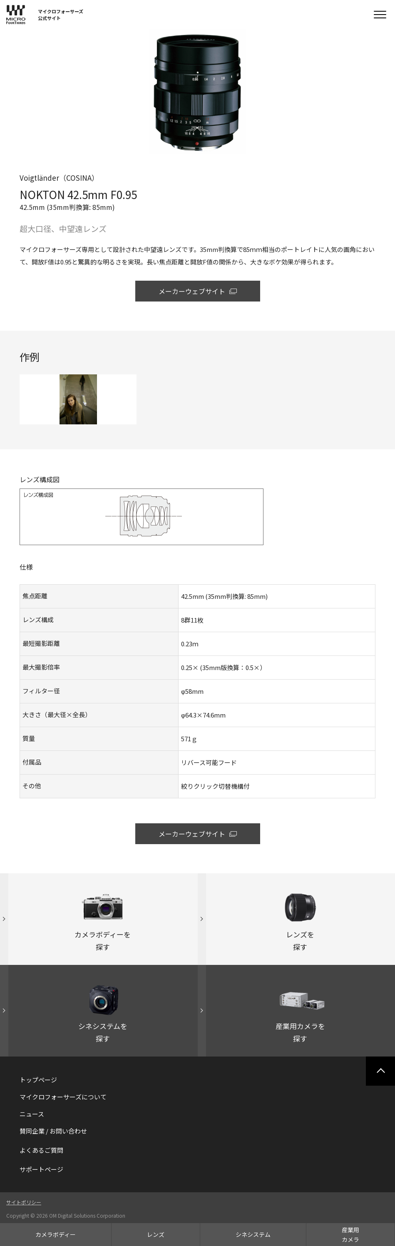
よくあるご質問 (41, 1150)
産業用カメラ (350, 1234)
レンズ (155, 1234)
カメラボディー (55, 1234)
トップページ (38, 1079)
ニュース (32, 1113)
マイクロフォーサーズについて (63, 1096)
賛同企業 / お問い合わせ (53, 1130)
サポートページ (41, 1169)
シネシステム (253, 1234)
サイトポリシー (23, 1202)
